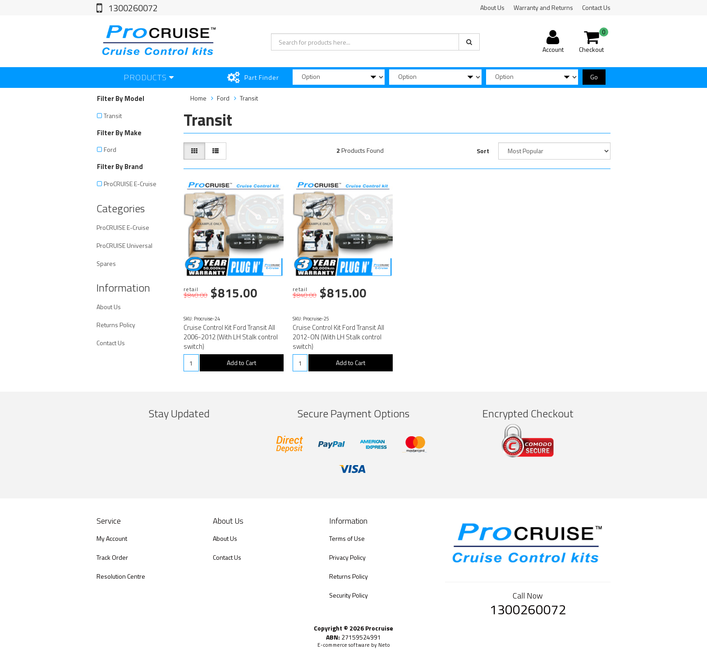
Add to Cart (241, 362)
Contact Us (596, 7)
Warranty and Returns (543, 7)
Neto (384, 645)
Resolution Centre (120, 576)
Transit (113, 115)
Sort (483, 150)
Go (594, 77)
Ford (110, 149)
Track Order (112, 557)
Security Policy (348, 595)
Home (198, 98)
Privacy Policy (347, 557)
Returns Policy (115, 324)
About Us (492, 7)
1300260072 (132, 8)
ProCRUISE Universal (124, 245)
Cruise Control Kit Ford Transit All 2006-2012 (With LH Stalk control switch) (231, 337)
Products (149, 77)
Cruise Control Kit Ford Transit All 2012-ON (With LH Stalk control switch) (338, 337)
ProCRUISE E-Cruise (130, 183)
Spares (106, 263)
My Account (111, 538)
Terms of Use (347, 538)
